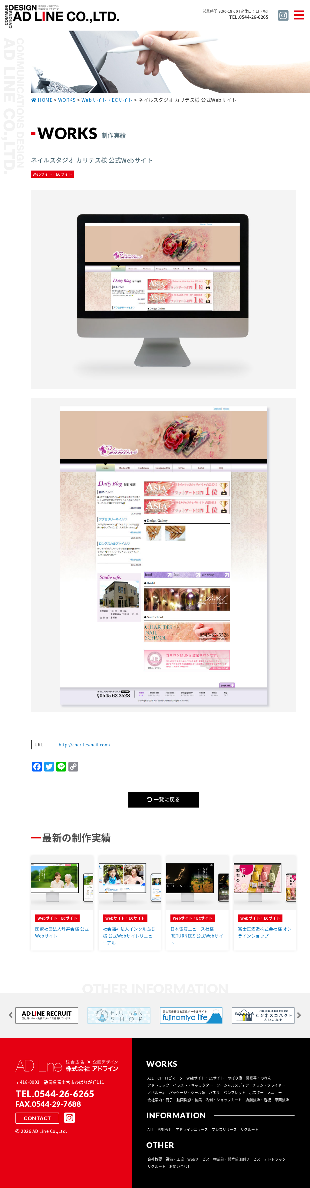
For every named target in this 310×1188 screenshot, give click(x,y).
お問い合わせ (180, 1167)
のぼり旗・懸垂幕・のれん (249, 1078)
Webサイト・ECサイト (205, 1078)
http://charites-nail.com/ (85, 745)
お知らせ (164, 1130)
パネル (214, 1093)
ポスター (256, 1093)
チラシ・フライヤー (268, 1085)
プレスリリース (224, 1130)
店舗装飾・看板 (258, 1100)
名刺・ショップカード (224, 1100)
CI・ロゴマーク (170, 1078)
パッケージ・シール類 (187, 1093)
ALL (150, 1078)
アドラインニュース (192, 1130)
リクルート (249, 1130)
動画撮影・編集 (189, 1100)
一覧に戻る (163, 800)
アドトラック (158, 1085)
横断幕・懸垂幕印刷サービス (236, 1159)
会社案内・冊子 (160, 1100)
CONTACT (37, 1118)
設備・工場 (175, 1159)
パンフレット (234, 1093)
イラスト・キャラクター (193, 1085)
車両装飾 (282, 1100)
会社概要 (154, 1159)
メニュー (274, 1093)
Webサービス (198, 1159)
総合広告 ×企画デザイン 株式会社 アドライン (62, 18)
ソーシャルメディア (232, 1085)
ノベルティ (156, 1093)
